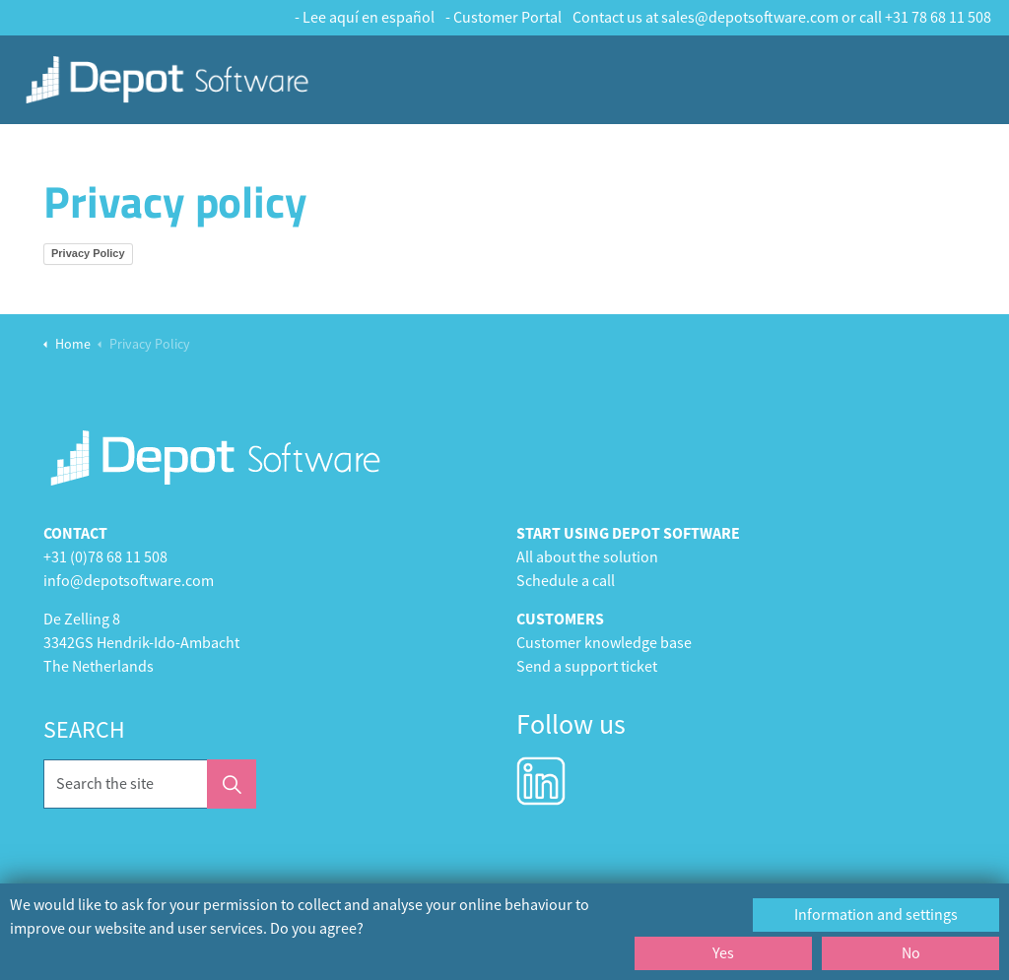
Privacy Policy (88, 253)
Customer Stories (126, 168)
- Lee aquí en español (365, 18)
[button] (231, 784)
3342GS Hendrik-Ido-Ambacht (141, 643)
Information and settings (876, 915)
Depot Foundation (264, 168)
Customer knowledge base (604, 643)
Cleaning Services (521, 168)
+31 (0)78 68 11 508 (105, 557)
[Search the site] (149, 784)
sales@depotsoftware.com (750, 18)
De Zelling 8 (81, 619)
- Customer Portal (503, 18)
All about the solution (587, 557)
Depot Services (394, 168)
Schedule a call (565, 581)
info (56, 581)
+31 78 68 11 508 (938, 18)
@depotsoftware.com (142, 581)
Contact (918, 168)
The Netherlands (98, 667)
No (911, 953)
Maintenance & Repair (671, 168)
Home (29, 168)
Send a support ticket (586, 667)
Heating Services (818, 168)
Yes (723, 953)
